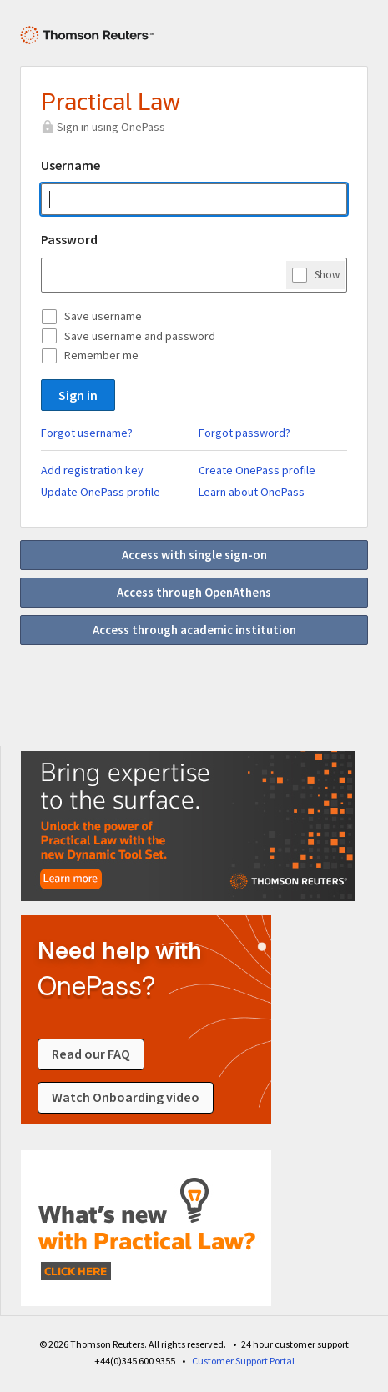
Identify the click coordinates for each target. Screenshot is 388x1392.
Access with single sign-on (194, 555)
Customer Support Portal (243, 1360)
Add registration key (92, 470)
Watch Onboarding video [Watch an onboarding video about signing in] (125, 1098)
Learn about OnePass (252, 491)
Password (69, 239)
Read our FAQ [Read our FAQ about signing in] (91, 1054)
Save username (103, 315)
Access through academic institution (194, 630)
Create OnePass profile (257, 470)
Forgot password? (244, 432)
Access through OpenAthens (194, 592)
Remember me (101, 355)
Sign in (78, 395)
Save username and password (139, 335)
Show (327, 274)
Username (70, 165)
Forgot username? (87, 432)
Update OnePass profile (100, 491)
